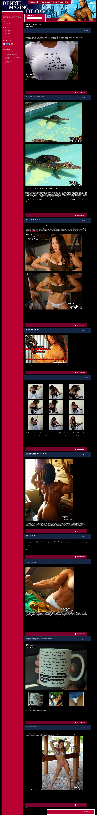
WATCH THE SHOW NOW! (31, 231)
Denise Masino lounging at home (11, 55)
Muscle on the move (32, 726)
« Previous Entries (29, 26)
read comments (80, 92)
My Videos (7, 35)
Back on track (30, 535)
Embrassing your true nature (35, 96)
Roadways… (29, 561)
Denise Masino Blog (88, 811)
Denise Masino (8, 62)
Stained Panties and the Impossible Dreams (39, 638)
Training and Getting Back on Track (37, 453)
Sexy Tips (7, 36)
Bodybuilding (8, 30)
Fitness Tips (7, 31)
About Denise (8, 23)
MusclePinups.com (45, 38)
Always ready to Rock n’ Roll (35, 377)
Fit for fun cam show (32, 329)
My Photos (7, 33)
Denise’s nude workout (33, 219)
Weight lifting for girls (33, 29)
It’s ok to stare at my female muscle (12, 63)
